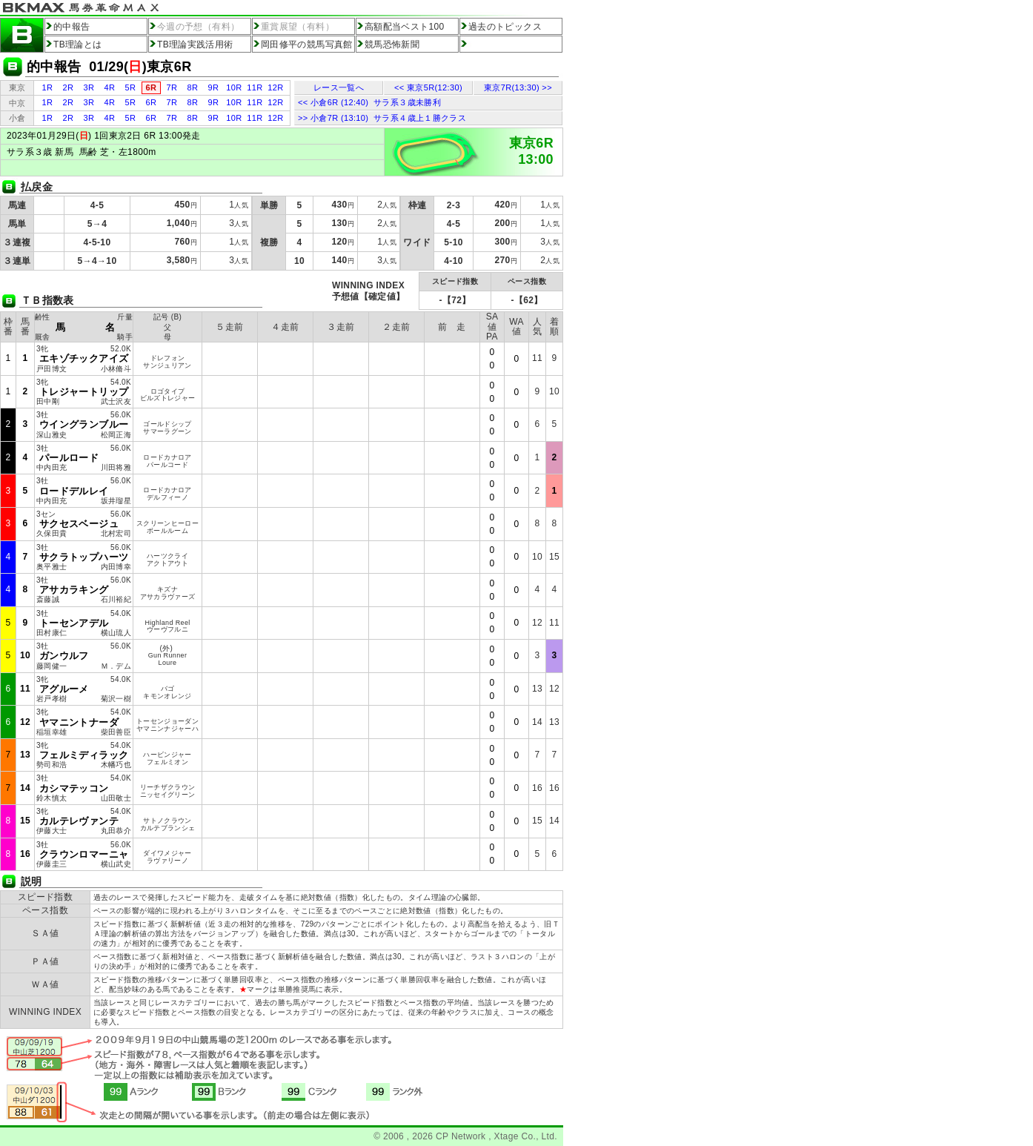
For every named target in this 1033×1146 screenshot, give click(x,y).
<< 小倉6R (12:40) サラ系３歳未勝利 (369, 102)
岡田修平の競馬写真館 (307, 44)
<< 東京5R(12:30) (428, 87)
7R (172, 87)
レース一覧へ (338, 87)
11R (254, 87)
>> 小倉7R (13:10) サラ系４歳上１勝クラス (382, 117)
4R (110, 87)
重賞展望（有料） (297, 26)
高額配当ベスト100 (405, 26)
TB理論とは (77, 44)
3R (89, 87)
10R (234, 87)
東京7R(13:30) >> (518, 87)
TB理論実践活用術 (195, 44)
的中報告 (71, 26)
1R (47, 87)
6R (151, 102)
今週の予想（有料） (198, 26)
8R (193, 87)
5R (130, 87)
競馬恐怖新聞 (392, 44)
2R (68, 87)
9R (213, 87)
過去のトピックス (505, 26)
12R (275, 87)
